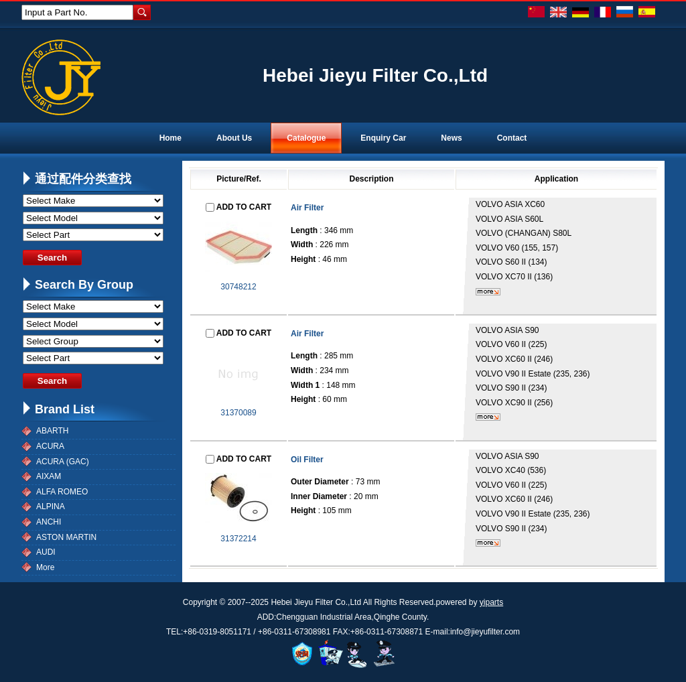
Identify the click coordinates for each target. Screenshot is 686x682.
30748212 (238, 286)
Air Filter (307, 207)
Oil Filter (307, 459)
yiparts (491, 602)
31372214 (238, 538)
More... (488, 291)
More (45, 567)
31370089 (238, 412)
